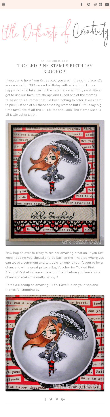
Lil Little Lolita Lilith (21, 114)
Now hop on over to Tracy (25, 253)
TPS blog (80, 257)
